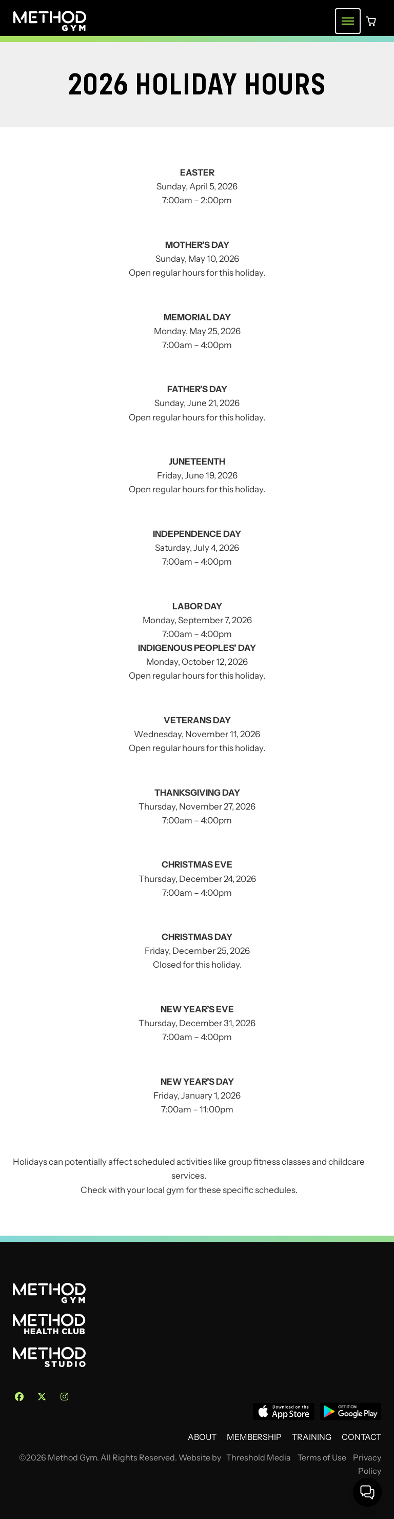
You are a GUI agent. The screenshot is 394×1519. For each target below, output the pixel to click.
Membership (254, 1437)
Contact (361, 1437)
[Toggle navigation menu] (348, 21)
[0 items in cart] (371, 21)
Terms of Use (322, 1457)
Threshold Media (258, 1457)
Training (311, 1437)
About (202, 1437)
